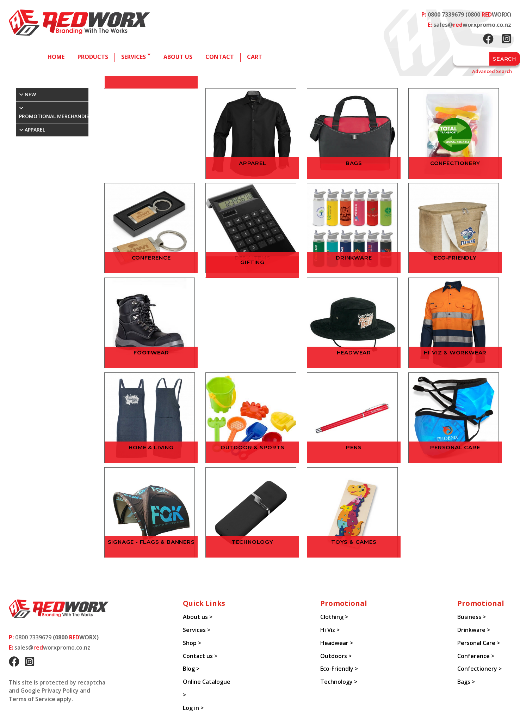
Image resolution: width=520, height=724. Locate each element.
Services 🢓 (135, 57)
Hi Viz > (330, 630)
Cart (254, 57)
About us (177, 57)
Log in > (193, 708)
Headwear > (336, 643)
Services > (196, 630)
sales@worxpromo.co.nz (472, 25)
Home (56, 57)
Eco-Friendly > (339, 669)
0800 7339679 (446, 14)
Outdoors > (336, 656)
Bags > (466, 682)
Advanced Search (492, 71)
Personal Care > (478, 643)
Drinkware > (473, 630)
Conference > (475, 656)
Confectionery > (479, 669)
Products (93, 57)
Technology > (338, 682)
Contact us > (200, 656)
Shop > (192, 643)
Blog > (191, 669)
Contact (219, 57)
